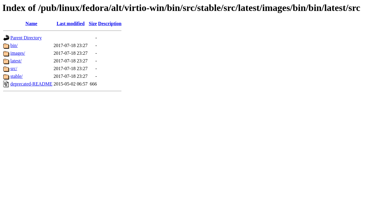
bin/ (14, 45)
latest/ (16, 60)
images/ (17, 53)
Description (109, 23)
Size (93, 23)
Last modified (70, 23)
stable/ (16, 76)
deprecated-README (31, 83)
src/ (13, 68)
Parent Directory (26, 37)
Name (31, 23)
